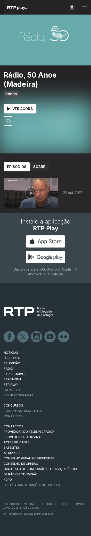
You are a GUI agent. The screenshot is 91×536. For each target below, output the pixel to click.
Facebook (9, 337)
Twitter (23, 337)
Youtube (50, 337)
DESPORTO (12, 358)
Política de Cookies (55, 504)
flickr (64, 337)
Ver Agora (20, 109)
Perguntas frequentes (23, 411)
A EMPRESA (12, 453)
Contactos (13, 416)
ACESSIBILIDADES (17, 442)
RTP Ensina (12, 379)
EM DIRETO (12, 390)
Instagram (36, 337)
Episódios (16, 167)
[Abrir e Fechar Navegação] (84, 8)
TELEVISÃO (12, 363)
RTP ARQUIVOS (15, 374)
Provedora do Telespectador (29, 431)
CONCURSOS (13, 405)
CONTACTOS (13, 426)
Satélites (12, 447)
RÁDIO (8, 368)
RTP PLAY (11, 384)
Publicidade (30, 507)
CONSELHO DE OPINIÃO (21, 463)
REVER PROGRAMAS (18, 395)
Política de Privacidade (20, 504)
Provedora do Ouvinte (23, 437)
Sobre (39, 167)
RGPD (8, 479)
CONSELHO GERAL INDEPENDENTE (29, 458)
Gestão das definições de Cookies (32, 485)
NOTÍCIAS (11, 352)
